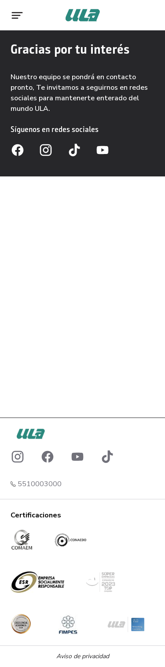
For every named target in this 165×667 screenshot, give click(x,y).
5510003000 (40, 484)
